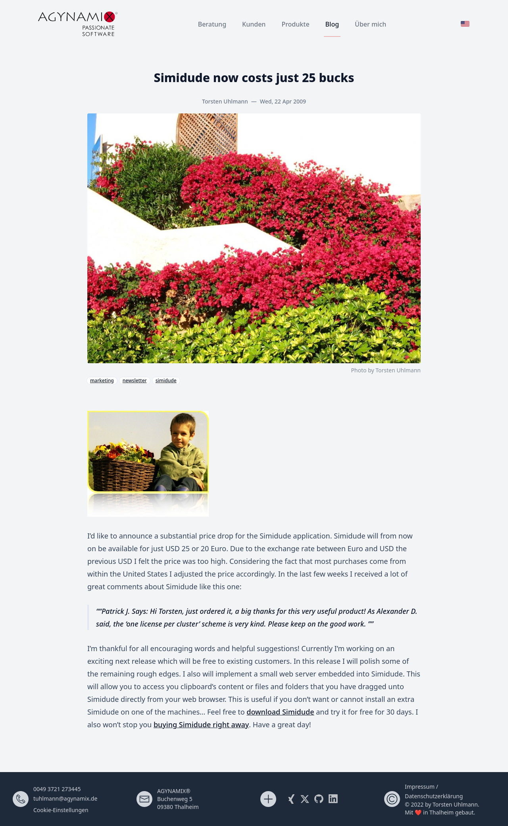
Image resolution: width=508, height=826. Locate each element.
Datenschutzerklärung (434, 796)
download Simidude (280, 712)
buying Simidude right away (201, 724)
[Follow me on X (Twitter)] (305, 799)
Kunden (254, 24)
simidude (166, 380)
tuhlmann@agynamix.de (65, 798)
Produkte (295, 24)
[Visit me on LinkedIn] (333, 799)
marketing (102, 380)
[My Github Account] (319, 799)
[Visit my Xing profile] (290, 799)
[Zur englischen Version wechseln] (465, 24)
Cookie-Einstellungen (61, 810)
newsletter (135, 380)
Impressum (420, 786)
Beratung (212, 24)
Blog (332, 24)
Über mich (370, 24)
